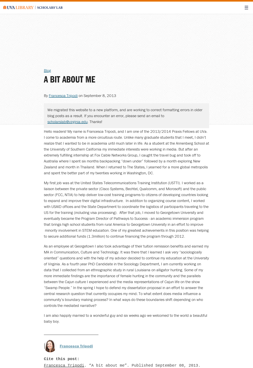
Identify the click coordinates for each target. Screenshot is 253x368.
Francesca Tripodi (63, 95)
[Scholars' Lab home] (32, 8)
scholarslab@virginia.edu (67, 121)
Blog (47, 70)
